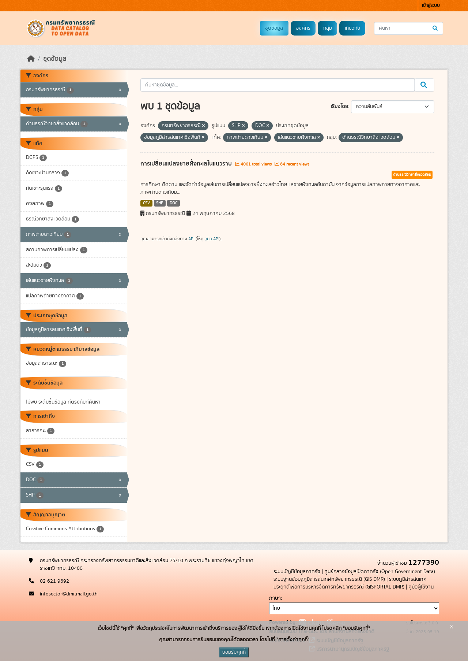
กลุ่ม (327, 28)
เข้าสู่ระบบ (431, 5)
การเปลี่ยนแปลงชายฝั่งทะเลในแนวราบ (186, 163)
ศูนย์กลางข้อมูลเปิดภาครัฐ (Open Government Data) (379, 571)
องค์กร (303, 28)
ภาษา (275, 598)
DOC (173, 203)
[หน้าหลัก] (31, 59)
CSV (146, 203)
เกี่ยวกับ (352, 28)
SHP (159, 203)
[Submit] (436, 28)
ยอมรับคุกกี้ (234, 652)
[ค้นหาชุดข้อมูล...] (408, 28)
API (191, 238)
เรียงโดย (339, 106)
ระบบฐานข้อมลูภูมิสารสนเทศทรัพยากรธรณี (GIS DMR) (329, 579)
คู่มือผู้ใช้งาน (421, 587)
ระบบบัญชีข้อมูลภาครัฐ (296, 571)
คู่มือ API (211, 238)
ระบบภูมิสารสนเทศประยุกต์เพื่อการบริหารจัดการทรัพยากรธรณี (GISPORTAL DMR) (350, 583)
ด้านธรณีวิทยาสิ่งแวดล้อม (412, 174)
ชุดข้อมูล (274, 28)
